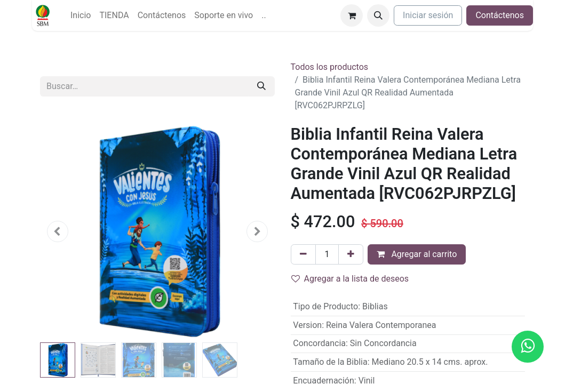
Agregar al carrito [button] (417, 254)
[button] (378, 15)
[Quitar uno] (303, 254)
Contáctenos (499, 15)
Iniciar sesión (428, 15)
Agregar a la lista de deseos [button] (350, 279)
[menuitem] (80, 15)
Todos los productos (330, 67)
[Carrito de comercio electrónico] (351, 15)
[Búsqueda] (261, 86)
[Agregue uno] (350, 254)
